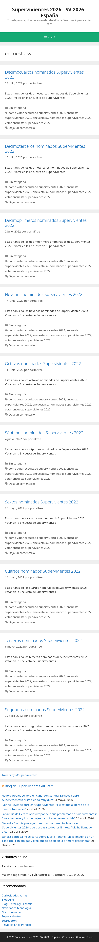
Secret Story (9, 920)
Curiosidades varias (14, 895)
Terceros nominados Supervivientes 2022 (43, 640)
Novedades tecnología (16, 908)
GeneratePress (84, 937)
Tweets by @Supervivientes (19, 775)
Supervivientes (11, 916)
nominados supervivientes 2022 (70, 118)
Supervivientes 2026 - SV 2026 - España (49, 12)
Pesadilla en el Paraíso (16, 925)
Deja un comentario (22, 128)
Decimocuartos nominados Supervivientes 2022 (44, 74)
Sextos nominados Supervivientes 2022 (41, 502)
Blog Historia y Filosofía (17, 904)
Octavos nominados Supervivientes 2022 (43, 363)
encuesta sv (40, 118)
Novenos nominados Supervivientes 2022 (43, 294)
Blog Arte (8, 899)
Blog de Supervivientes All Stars (29, 786)
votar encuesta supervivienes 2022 (28, 123)
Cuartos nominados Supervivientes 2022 (43, 571)
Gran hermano (11, 912)
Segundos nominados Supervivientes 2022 (45, 709)
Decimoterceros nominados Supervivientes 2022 (45, 148)
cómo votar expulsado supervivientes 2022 (37, 113)
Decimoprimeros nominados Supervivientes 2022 (46, 222)
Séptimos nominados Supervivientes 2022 (44, 432)
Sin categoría (17, 108)
